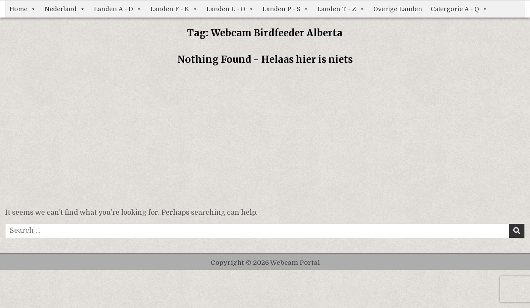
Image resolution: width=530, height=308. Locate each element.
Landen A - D (118, 9)
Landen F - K (174, 9)
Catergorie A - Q (459, 9)
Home (22, 9)
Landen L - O (230, 9)
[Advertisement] (265, 139)
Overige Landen (397, 9)
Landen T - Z (341, 9)
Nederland (65, 9)
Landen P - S (285, 9)
